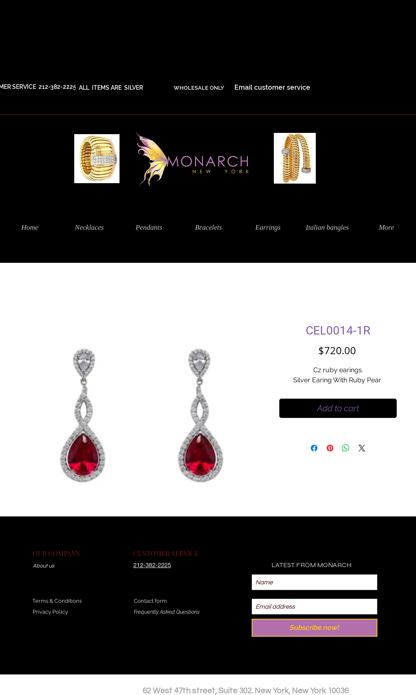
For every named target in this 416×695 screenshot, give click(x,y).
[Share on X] (362, 448)
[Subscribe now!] (314, 628)
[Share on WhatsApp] (346, 448)
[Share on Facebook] (314, 448)
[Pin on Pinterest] (330, 448)
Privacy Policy (50, 612)
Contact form (150, 601)
